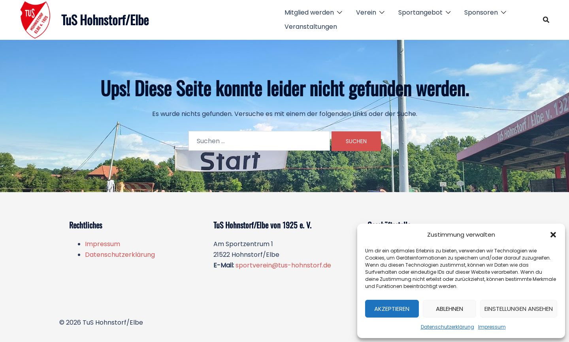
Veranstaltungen (310, 26)
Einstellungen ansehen (518, 309)
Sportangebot (420, 12)
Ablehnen (449, 309)
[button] (553, 235)
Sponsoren (481, 12)
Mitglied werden (309, 12)
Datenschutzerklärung (447, 326)
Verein (366, 12)
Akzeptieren (391, 309)
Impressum (492, 326)
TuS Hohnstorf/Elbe (105, 19)
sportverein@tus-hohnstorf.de (283, 265)
